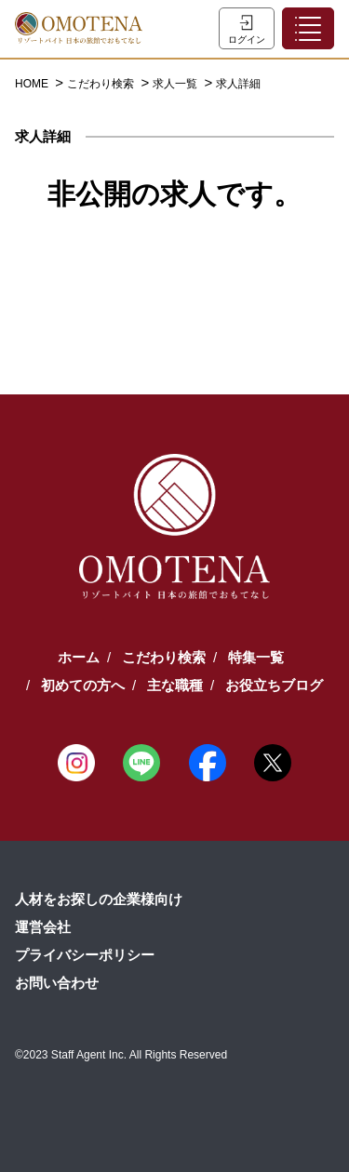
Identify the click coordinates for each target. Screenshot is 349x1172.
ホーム (79, 657)
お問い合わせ (57, 983)
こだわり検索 (102, 83)
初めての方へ (83, 685)
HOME (33, 83)
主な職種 (175, 685)
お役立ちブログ (274, 685)
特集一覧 (256, 657)
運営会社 (43, 927)
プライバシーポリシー (84, 955)
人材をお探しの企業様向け (98, 899)
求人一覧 (176, 83)
